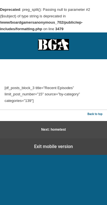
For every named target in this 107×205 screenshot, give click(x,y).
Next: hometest (53, 130)
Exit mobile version (53, 146)
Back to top (94, 114)
